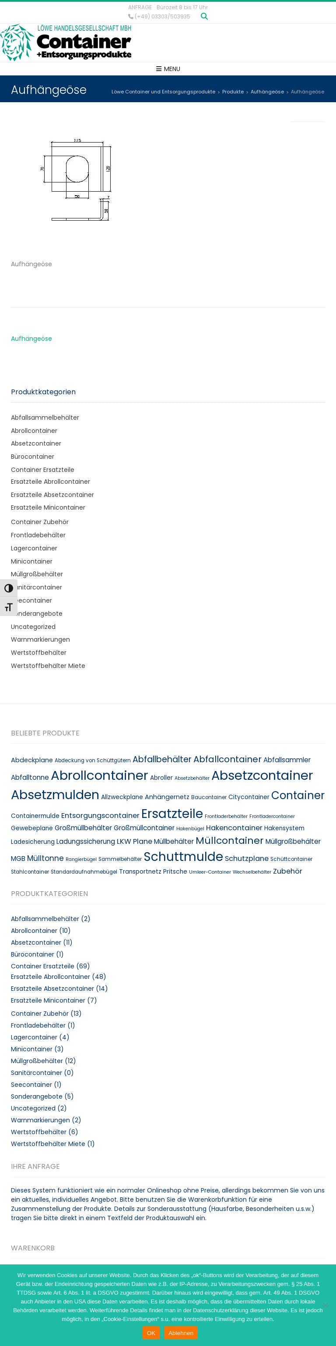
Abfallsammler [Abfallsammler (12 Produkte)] (287, 759)
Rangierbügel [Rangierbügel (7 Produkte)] (81, 859)
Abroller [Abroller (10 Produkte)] (161, 778)
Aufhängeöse (31, 338)
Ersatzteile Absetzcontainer (52, 494)
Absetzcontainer (36, 443)
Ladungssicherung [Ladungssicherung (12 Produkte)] (85, 841)
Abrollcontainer (34, 430)
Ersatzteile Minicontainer (48, 507)
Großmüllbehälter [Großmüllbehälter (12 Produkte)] (83, 827)
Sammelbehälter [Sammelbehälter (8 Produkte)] (120, 859)
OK (151, 1333)
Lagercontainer (34, 548)
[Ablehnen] (325, 1305)
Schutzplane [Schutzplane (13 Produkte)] (247, 858)
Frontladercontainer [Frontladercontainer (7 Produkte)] (272, 816)
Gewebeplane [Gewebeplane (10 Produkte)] (32, 828)
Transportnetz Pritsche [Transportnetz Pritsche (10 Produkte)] (153, 872)
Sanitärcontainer (36, 587)
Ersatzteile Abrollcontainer (50, 481)
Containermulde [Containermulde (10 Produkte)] (35, 816)
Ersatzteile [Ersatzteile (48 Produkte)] (172, 813)
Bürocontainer (32, 456)
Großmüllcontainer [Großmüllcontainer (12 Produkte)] (144, 827)
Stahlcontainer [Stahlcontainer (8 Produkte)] (30, 871)
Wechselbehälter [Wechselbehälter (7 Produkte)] (252, 872)
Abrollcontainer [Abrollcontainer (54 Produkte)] (99, 775)
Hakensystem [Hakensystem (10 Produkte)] (284, 828)
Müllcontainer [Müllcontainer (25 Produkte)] (230, 840)
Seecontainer (31, 600)
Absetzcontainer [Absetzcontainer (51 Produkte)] (262, 775)
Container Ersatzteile (42, 469)
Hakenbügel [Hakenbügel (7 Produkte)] (190, 828)
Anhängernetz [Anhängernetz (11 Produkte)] (167, 797)
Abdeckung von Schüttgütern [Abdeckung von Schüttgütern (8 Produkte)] (93, 760)
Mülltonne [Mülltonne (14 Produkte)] (45, 858)
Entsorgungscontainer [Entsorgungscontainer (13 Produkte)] (100, 815)
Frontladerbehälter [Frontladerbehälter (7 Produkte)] (226, 816)
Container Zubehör (40, 522)
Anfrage (140, 7)
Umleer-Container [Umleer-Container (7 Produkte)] (210, 872)
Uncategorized (33, 626)
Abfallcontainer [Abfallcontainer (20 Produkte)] (227, 759)
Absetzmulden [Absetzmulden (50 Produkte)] (55, 794)
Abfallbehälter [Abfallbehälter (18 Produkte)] (162, 759)
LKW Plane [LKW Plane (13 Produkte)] (134, 841)
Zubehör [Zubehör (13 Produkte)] (287, 871)
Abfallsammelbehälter (45, 417)
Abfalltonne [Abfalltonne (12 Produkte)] (30, 777)
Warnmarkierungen (40, 639)
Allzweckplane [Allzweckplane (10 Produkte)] (122, 797)
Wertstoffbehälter (38, 652)
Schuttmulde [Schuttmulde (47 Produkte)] (183, 856)
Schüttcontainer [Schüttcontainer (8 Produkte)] (291, 859)
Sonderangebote (37, 613)
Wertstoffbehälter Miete (48, 665)
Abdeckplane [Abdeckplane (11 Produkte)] (32, 760)
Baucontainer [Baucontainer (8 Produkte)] (209, 797)
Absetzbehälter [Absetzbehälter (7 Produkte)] (192, 778)
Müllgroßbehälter (37, 574)
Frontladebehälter (38, 535)
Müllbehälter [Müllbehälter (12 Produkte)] (174, 841)
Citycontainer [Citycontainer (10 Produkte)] (249, 797)
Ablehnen (180, 1333)
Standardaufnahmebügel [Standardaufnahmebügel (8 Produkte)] (84, 871)
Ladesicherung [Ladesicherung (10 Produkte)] (33, 842)
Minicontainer (31, 561)
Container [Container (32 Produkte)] (298, 795)
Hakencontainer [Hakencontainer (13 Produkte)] (234, 828)
